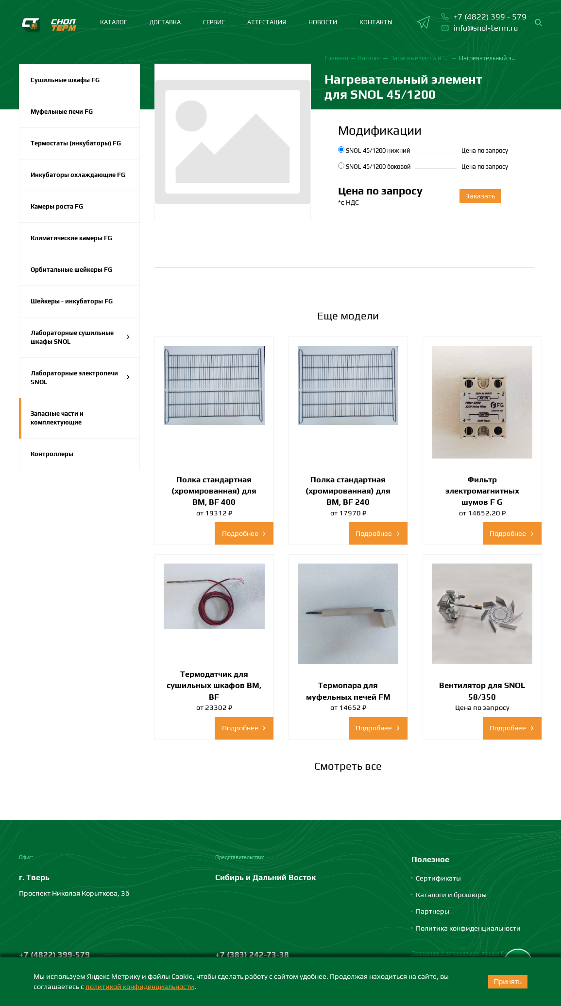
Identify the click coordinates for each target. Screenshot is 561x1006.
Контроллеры (52, 454)
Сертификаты (438, 878)
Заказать (480, 196)
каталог (113, 22)
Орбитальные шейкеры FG (71, 269)
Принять (508, 982)
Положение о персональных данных (455, 953)
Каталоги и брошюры (451, 894)
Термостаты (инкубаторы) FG (76, 143)
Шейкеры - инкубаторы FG (72, 301)
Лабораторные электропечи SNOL (80, 378)
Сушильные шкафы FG (65, 80)
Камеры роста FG (57, 206)
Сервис (214, 22)
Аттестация (266, 22)
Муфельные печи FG (62, 111)
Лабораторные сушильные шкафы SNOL (80, 337)
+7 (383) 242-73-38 (252, 954)
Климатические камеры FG (71, 238)
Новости (322, 22)
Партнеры (432, 911)
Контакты (375, 22)
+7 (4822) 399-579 (54, 954)
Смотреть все (348, 765)
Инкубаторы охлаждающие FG (78, 174)
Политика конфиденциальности (468, 928)
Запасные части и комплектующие (57, 418)
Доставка (165, 22)
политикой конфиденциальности (139, 986)
